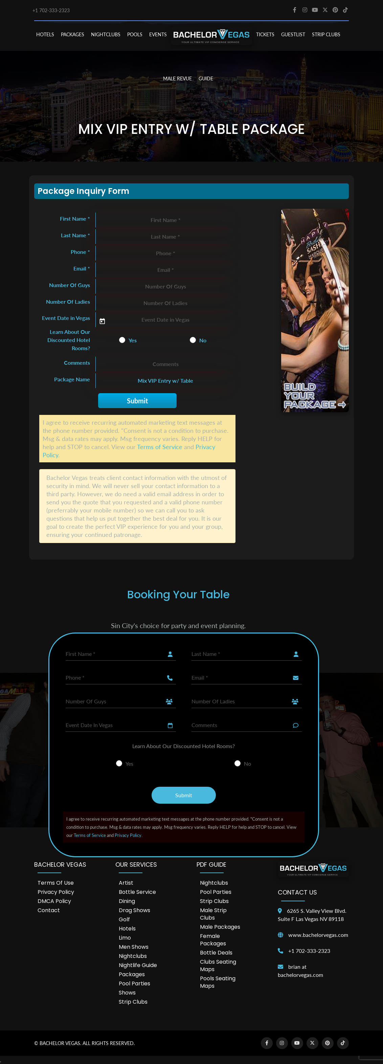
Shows (127, 993)
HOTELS (45, 34)
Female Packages (213, 939)
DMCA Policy (54, 901)
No (202, 340)
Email (81, 268)
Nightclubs (133, 956)
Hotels (127, 928)
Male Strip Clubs (213, 914)
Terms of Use (56, 883)
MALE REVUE (177, 78)
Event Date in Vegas (66, 318)
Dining (127, 901)
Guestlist (293, 34)
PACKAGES (72, 34)
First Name (75, 218)
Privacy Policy (128, 835)
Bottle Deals (216, 953)
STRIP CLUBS (326, 34)
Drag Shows (134, 910)
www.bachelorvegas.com (318, 934)
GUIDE (206, 78)
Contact (49, 910)
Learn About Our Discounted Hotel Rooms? (68, 339)
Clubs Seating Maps (218, 965)
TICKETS (265, 34)
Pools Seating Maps (217, 982)
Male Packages (220, 927)
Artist (126, 883)
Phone (80, 251)
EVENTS (158, 34)
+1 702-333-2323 (51, 10)
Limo (125, 938)
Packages (132, 974)
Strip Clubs (133, 1002)
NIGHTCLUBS (105, 34)
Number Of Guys (69, 285)
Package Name (72, 379)
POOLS (134, 34)
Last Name (75, 235)
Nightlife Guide (138, 965)
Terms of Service (159, 446)
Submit (137, 401)
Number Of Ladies (68, 301)
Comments (77, 362)
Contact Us (297, 892)
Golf (124, 919)
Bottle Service (137, 892)
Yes (133, 340)
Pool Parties (134, 983)
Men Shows (134, 947)
